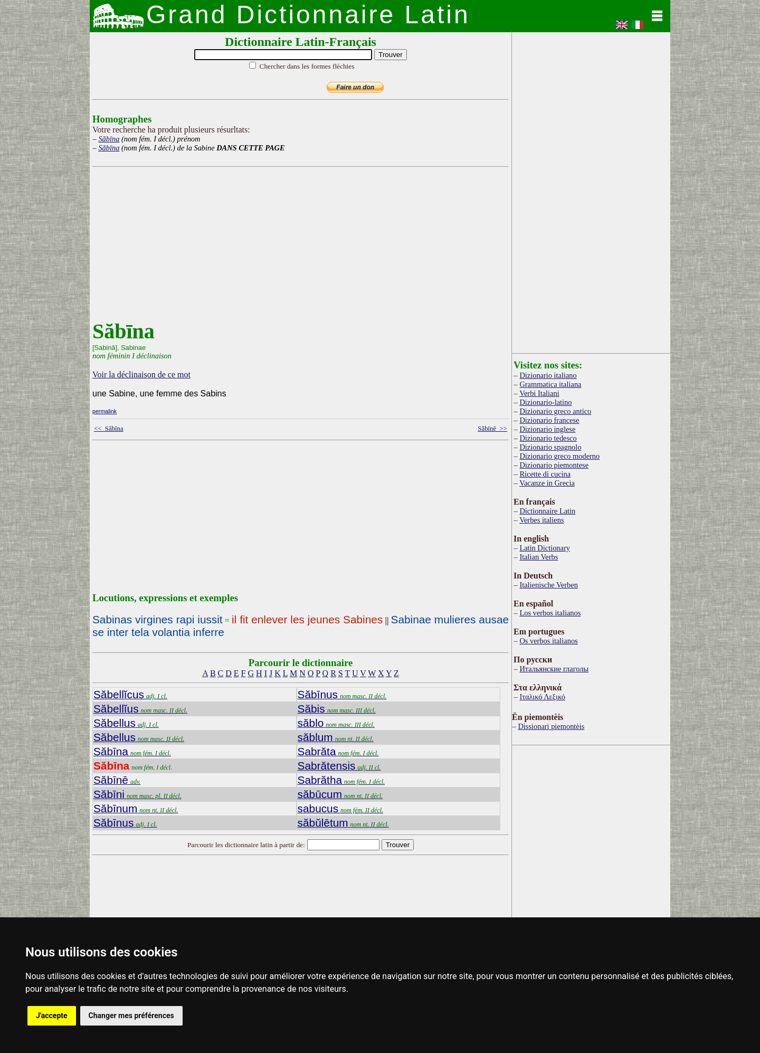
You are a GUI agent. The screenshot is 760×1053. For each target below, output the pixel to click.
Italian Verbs (538, 557)
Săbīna (108, 139)
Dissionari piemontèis (551, 726)
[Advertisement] (298, 245)
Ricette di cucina (545, 474)
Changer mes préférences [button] (131, 1015)
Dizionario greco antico (555, 411)
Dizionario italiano (547, 375)
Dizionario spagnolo (550, 447)
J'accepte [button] (52, 1015)
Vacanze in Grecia (547, 483)
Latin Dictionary (544, 548)
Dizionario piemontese (553, 465)
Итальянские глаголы (553, 669)
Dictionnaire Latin (547, 511)
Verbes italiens (541, 520)
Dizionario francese (549, 420)
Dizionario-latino (545, 402)
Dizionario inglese (547, 429)
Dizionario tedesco (547, 438)
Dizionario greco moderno (559, 456)
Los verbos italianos (550, 613)
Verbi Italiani (539, 393)
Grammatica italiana (550, 384)
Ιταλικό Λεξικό (542, 696)
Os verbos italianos (548, 641)
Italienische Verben (548, 585)
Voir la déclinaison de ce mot (141, 374)
